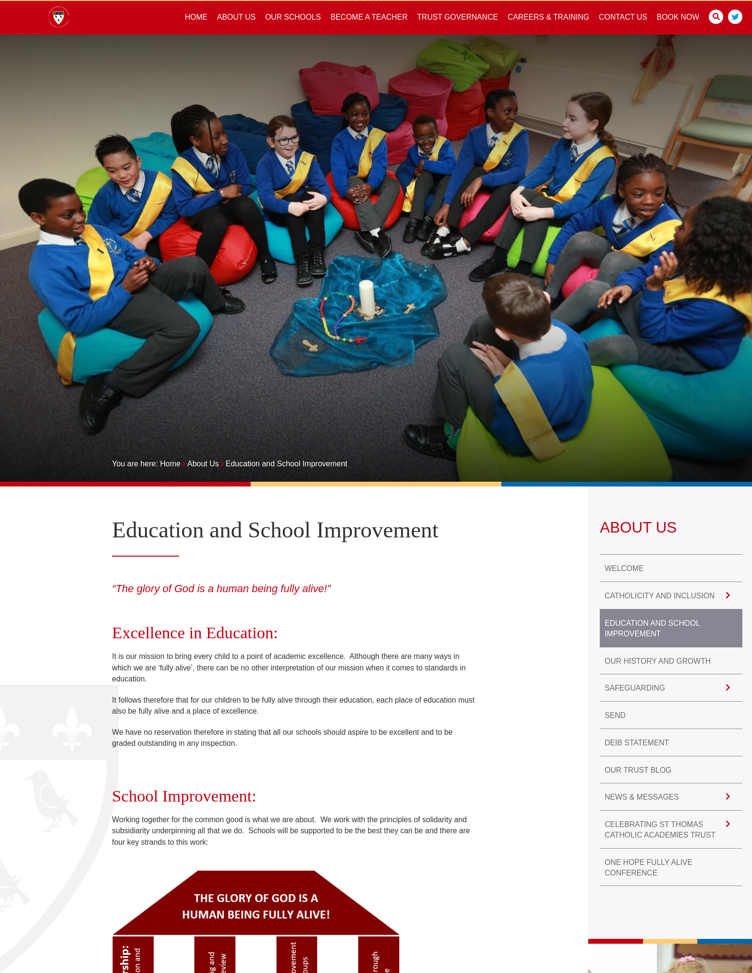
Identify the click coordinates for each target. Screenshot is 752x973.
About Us (203, 464)
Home (170, 464)
